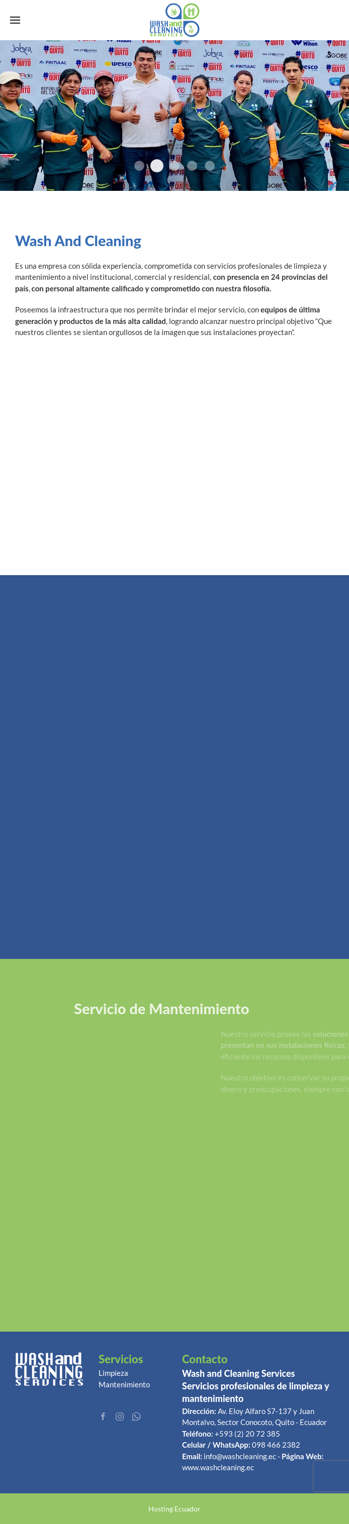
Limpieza (113, 1372)
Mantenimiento (124, 1384)
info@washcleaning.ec (240, 1456)
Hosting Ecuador (174, 1508)
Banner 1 (210, 166)
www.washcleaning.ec (218, 1467)
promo (139, 166)
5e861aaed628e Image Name (156, 165)
